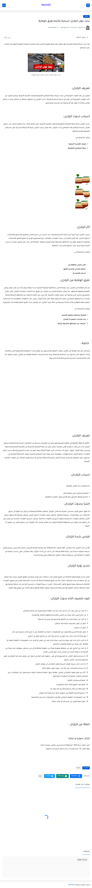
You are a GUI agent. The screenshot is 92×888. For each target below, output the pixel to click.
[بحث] (4, 5)
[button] (76, 776)
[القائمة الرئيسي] (88, 5)
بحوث (86, 16)
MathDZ (46, 5)
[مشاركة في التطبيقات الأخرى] (40, 776)
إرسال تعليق (82, 860)
